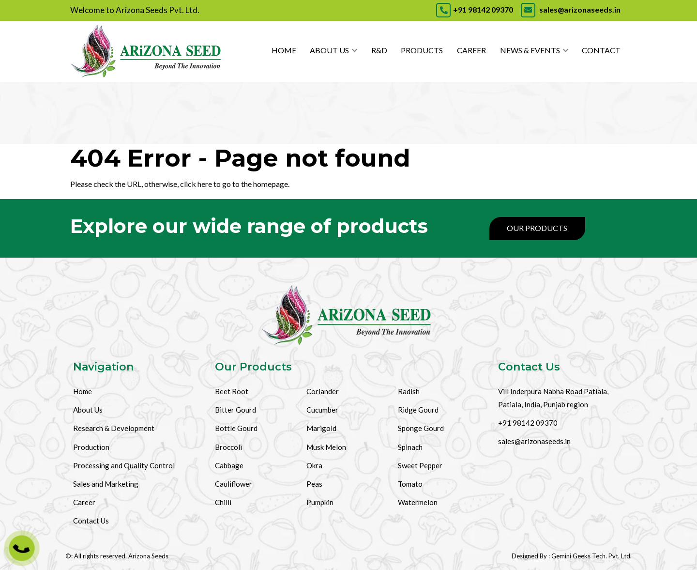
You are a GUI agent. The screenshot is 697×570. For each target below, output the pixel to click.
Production (91, 447)
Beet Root (231, 391)
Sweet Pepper (420, 465)
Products (422, 50)
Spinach (410, 447)
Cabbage (229, 465)
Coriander (322, 391)
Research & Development (113, 428)
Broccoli (228, 447)
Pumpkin (319, 502)
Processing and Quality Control (124, 465)
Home (284, 50)
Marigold (321, 428)
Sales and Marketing (105, 483)
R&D (379, 50)
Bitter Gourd (235, 409)
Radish (409, 391)
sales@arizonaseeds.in (570, 9)
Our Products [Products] (537, 227)
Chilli (223, 502)
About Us (329, 50)
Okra (314, 465)
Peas (314, 483)
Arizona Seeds (148, 556)
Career (471, 50)
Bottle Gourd (236, 428)
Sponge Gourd (421, 428)
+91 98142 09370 (474, 9)
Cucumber (322, 409)
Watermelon (418, 502)
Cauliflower (233, 483)
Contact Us (91, 520)
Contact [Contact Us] (601, 50)
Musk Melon (326, 447)
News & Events (530, 50)
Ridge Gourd (418, 409)
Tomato (410, 483)
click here (196, 183)
